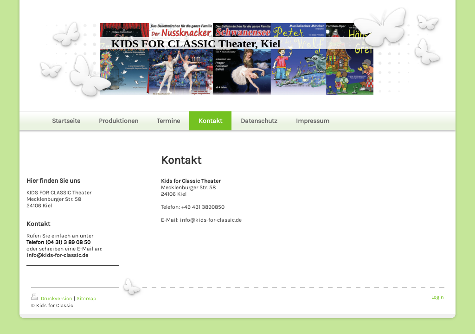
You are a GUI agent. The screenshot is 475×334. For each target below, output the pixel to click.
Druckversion (52, 298)
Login (437, 297)
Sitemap (86, 298)
